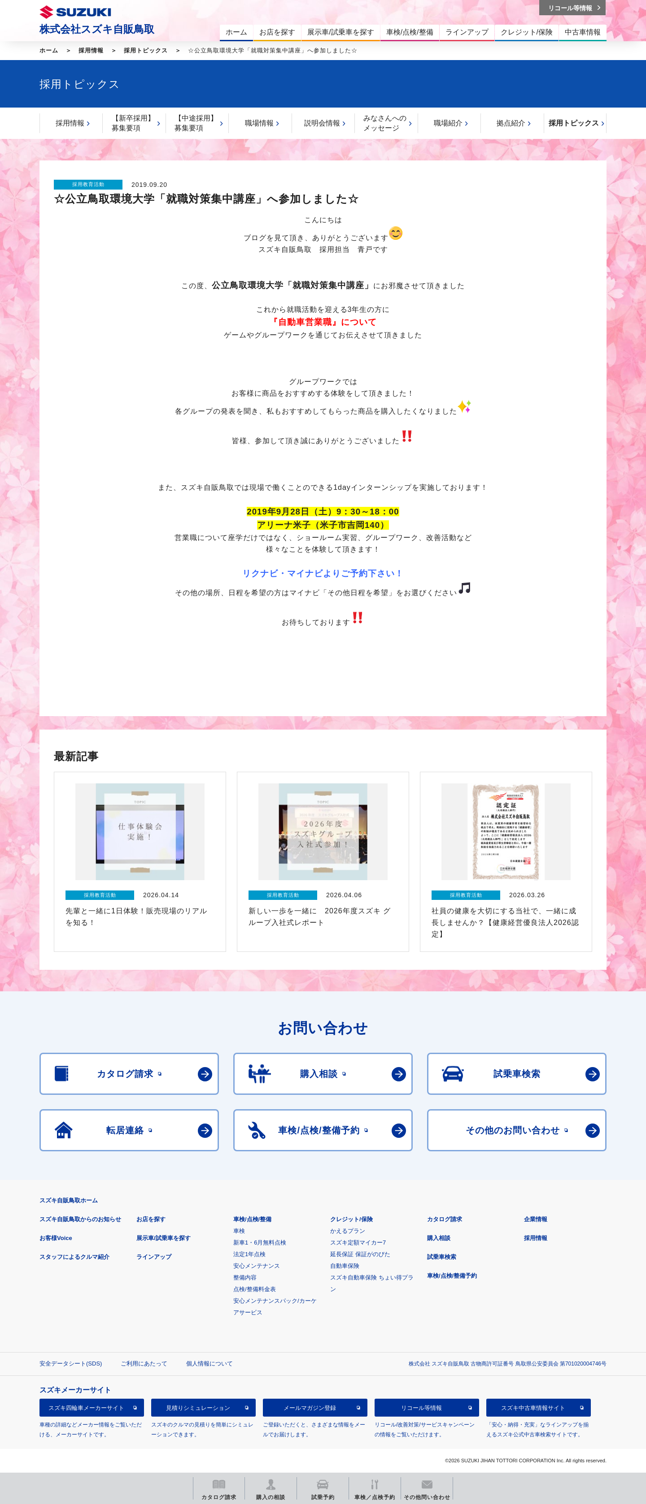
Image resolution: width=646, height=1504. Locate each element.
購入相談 (438, 1238)
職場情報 (259, 123)
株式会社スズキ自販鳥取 (96, 29)
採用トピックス (146, 50)
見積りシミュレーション (198, 1408)
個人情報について (209, 1363)
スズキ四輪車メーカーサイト (86, 1408)
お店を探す (151, 1219)
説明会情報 (322, 123)
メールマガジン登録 (310, 1408)
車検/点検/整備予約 (452, 1275)
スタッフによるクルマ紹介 (74, 1256)
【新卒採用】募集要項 (133, 123)
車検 (239, 1230)
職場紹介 (448, 123)
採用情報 (91, 50)
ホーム (48, 50)
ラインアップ (153, 1256)
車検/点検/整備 (252, 1219)
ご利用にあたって (144, 1363)
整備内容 (245, 1277)
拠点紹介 (511, 123)
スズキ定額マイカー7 (358, 1242)
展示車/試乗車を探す (163, 1238)
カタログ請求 (444, 1219)
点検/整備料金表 (254, 1289)
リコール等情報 (421, 1408)
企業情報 (535, 1219)
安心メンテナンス (256, 1265)
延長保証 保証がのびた (360, 1254)
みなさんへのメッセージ (384, 123)
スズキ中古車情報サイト (533, 1408)
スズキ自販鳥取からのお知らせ (80, 1219)
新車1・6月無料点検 (259, 1242)
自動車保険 (344, 1265)
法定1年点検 (249, 1254)
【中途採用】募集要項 (196, 123)
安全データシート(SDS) (70, 1363)
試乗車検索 (441, 1256)
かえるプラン (347, 1230)
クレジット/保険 (351, 1219)
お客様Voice (55, 1238)
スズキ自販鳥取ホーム (68, 1200)
